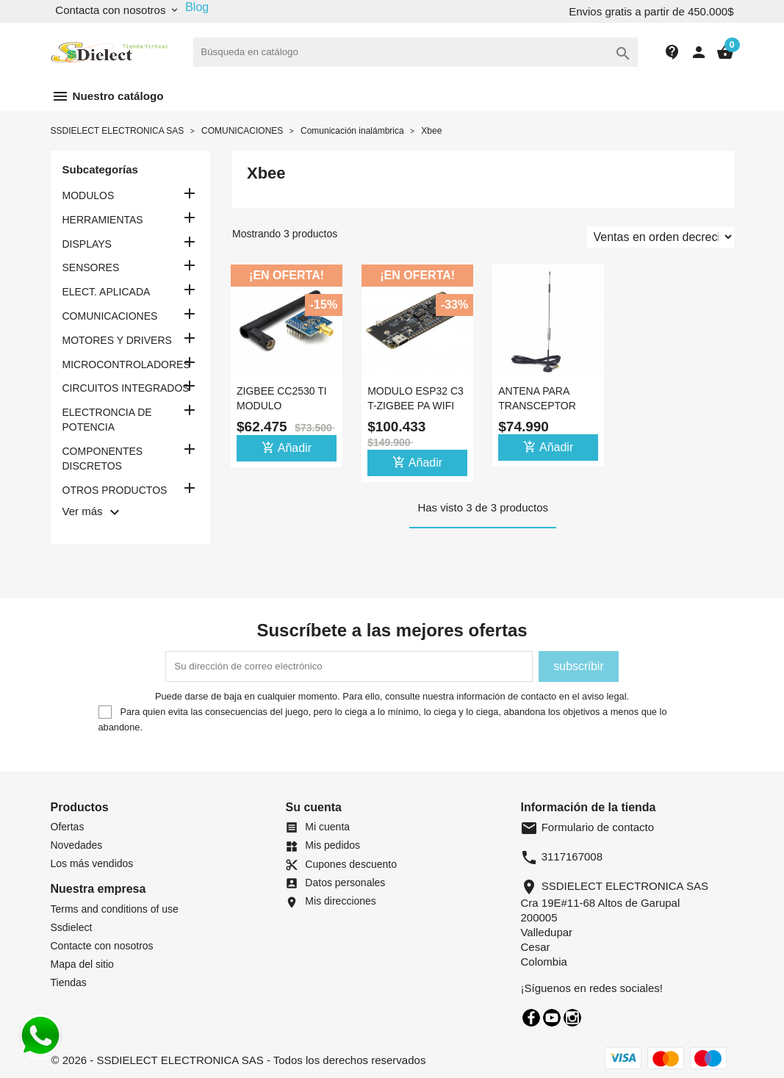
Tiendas (69, 982)
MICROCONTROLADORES (126, 364)
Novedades (77, 845)
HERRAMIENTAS (102, 220)
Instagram (572, 1018)
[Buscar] (415, 52)
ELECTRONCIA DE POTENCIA (107, 419)
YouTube (552, 1018)
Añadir (287, 447)
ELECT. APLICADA (106, 292)
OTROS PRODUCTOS (115, 490)
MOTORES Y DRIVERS (117, 340)
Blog (197, 7)
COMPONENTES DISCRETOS (102, 458)
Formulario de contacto (587, 827)
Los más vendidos (92, 863)
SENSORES (91, 267)
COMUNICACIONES (110, 316)
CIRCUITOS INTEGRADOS (126, 388)
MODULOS (88, 195)
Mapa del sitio (82, 964)
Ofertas (67, 827)
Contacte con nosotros (102, 946)
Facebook (531, 1018)
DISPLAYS (87, 244)
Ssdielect (72, 927)
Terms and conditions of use (115, 909)
